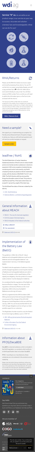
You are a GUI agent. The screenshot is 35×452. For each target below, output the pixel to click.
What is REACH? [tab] (10, 225)
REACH (23, 50)
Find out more (13, 448)
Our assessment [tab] (10, 228)
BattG (11, 63)
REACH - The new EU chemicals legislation (16, 215)
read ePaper (20, 387)
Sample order (9, 144)
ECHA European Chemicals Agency (14, 218)
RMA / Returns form (11, 116)
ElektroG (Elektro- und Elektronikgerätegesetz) (17, 195)
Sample (23, 37)
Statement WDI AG (9, 232)
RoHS (11, 50)
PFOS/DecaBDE (23, 63)
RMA (11, 37)
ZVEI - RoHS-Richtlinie (10, 192)
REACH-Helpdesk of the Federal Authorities (17, 220)
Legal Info (4, 444)
